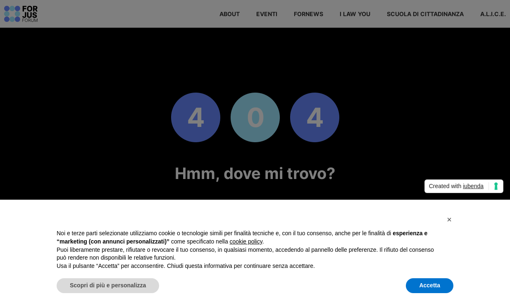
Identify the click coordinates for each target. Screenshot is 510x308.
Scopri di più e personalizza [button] (108, 285)
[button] (449, 219)
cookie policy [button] (246, 241)
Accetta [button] (429, 285)
